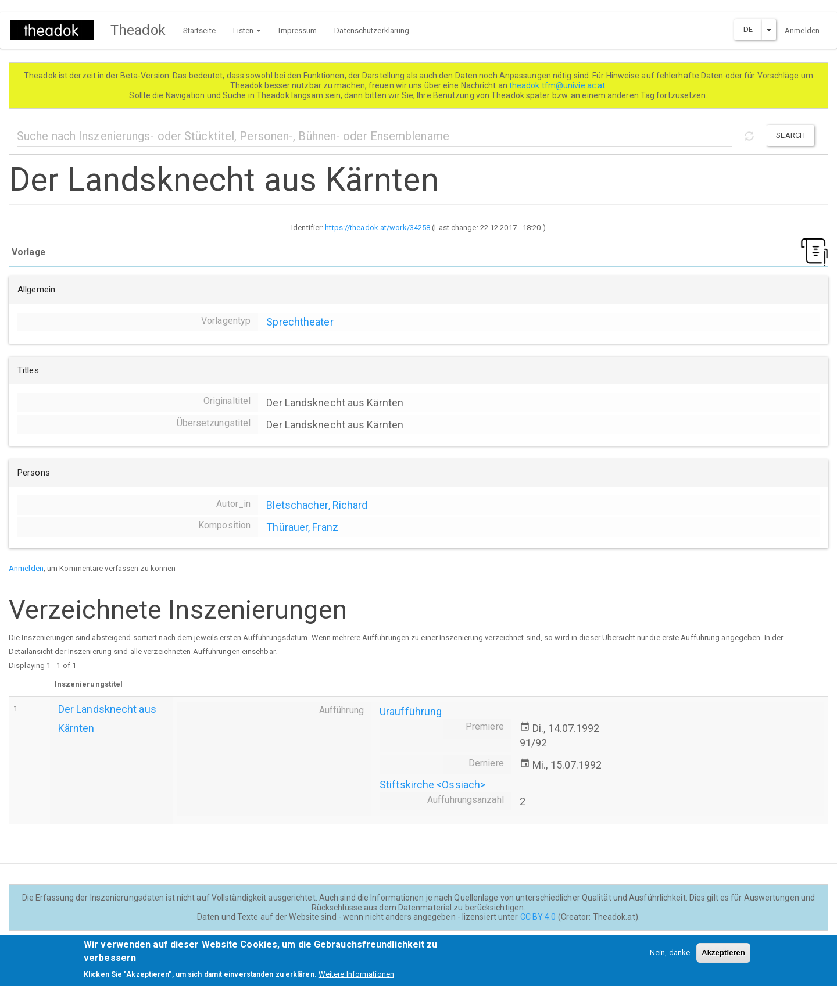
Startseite (199, 30)
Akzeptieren (723, 952)
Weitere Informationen (356, 974)
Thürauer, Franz (302, 527)
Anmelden (802, 30)
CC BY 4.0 (538, 916)
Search (790, 135)
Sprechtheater (299, 322)
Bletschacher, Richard (316, 505)
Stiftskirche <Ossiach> (432, 784)
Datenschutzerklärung (371, 30)
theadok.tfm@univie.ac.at (558, 85)
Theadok (138, 30)
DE (748, 29)
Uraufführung (411, 711)
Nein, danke (670, 952)
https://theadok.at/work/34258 (377, 227)
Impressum (297, 30)
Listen (247, 30)
